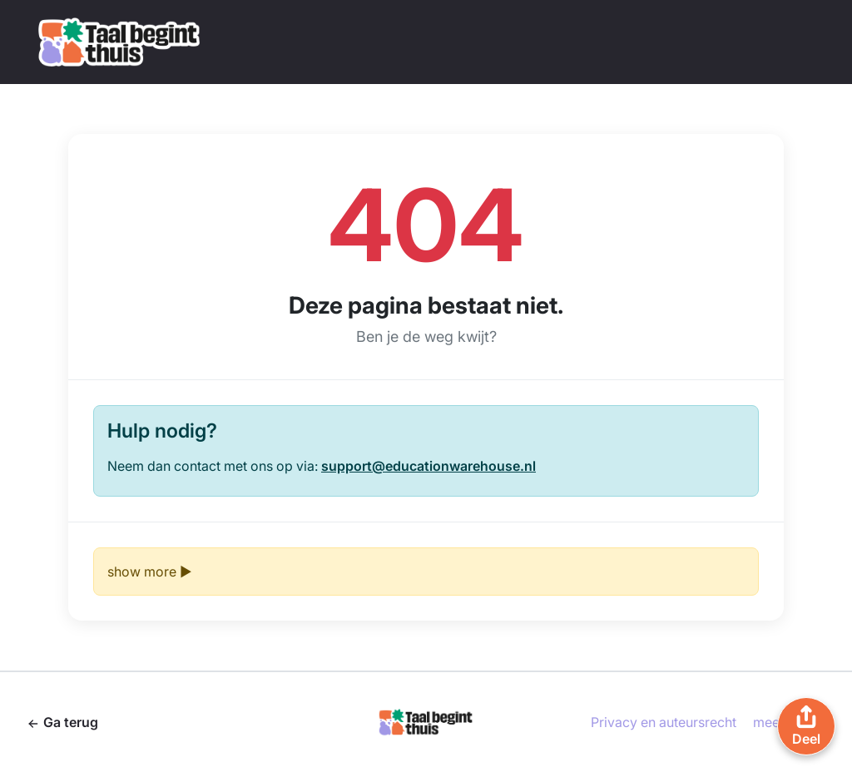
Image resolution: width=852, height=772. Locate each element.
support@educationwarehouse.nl (428, 466)
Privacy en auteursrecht (663, 722)
